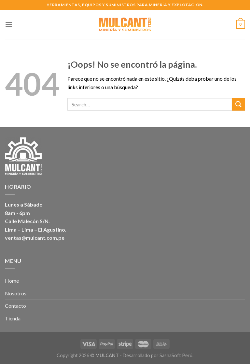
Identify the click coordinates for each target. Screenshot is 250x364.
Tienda (13, 318)
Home (12, 280)
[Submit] (238, 104)
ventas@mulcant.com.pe (34, 238)
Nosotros (15, 293)
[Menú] (9, 24)
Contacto (15, 306)
